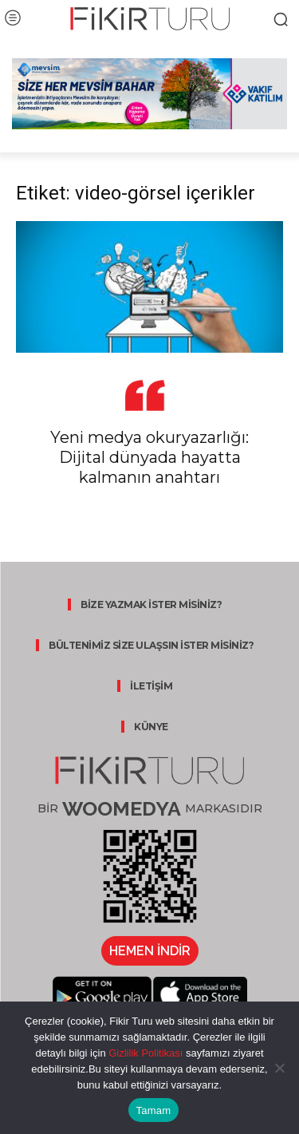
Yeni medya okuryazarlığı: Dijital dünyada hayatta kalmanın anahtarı (149, 457)
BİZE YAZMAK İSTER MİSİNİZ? (151, 604)
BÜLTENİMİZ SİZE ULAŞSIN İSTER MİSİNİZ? (151, 645)
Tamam (153, 1110)
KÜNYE (151, 727)
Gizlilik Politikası (144, 1053)
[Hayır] (279, 1068)
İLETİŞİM (151, 686)
